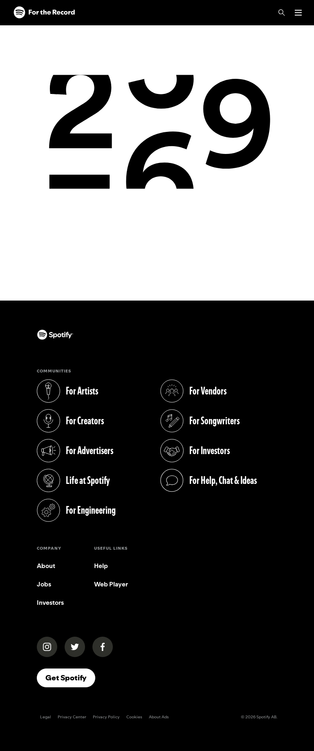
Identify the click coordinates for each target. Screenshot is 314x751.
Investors (50, 602)
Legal (45, 717)
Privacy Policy (106, 717)
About (46, 566)
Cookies (134, 717)
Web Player (111, 584)
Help (101, 566)
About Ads (159, 717)
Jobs (44, 584)
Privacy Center (72, 717)
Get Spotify (66, 678)
